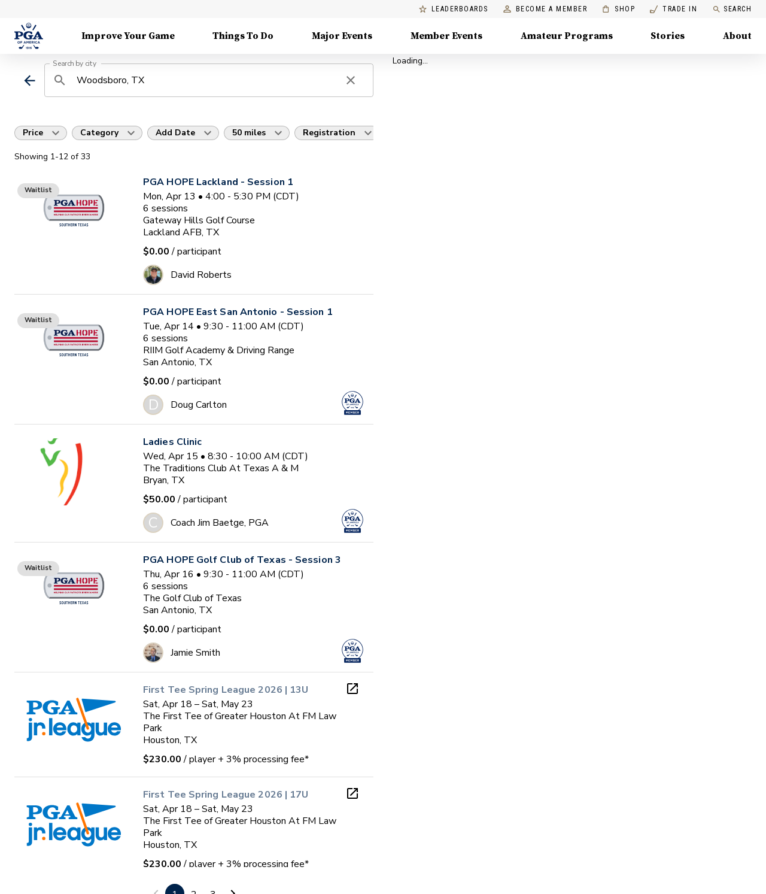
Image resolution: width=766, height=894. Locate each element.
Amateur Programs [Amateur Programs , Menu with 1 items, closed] (567, 36)
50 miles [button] (249, 132)
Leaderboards (453, 9)
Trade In (673, 9)
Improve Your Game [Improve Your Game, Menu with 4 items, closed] (128, 36)
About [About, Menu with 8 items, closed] (737, 36)
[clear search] (350, 80)
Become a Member (545, 9)
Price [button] (33, 132)
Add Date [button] (175, 132)
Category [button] (99, 132)
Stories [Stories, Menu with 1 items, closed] (668, 36)
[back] (29, 80)
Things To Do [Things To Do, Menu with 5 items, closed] (242, 36)
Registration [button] (329, 132)
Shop (618, 9)
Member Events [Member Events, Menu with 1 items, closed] (446, 36)
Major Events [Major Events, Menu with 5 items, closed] (342, 36)
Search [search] (732, 9)
